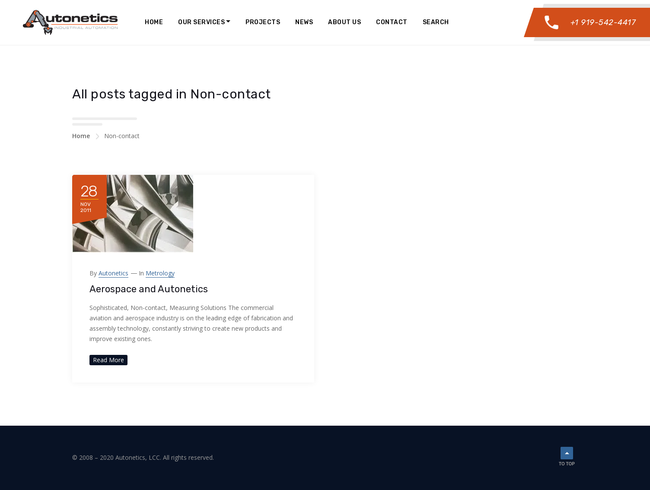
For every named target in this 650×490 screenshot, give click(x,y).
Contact (392, 22)
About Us (344, 22)
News (304, 22)
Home (154, 22)
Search (436, 22)
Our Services (201, 22)
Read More (108, 360)
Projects (262, 22)
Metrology (160, 273)
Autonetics (113, 273)
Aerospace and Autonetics (148, 289)
